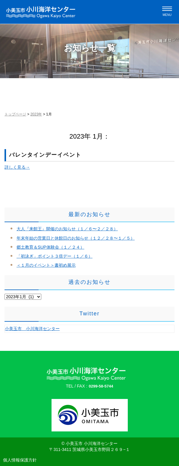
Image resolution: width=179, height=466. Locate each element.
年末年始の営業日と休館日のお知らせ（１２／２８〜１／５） (76, 238)
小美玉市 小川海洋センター (32, 328)
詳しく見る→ (17, 167)
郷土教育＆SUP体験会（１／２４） (50, 247)
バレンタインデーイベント (45, 155)
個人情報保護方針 (20, 460)
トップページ (15, 114)
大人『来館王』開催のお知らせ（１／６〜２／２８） (67, 228)
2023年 (36, 114)
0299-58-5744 (101, 386)
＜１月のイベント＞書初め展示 (46, 265)
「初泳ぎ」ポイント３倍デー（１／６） (55, 256)
